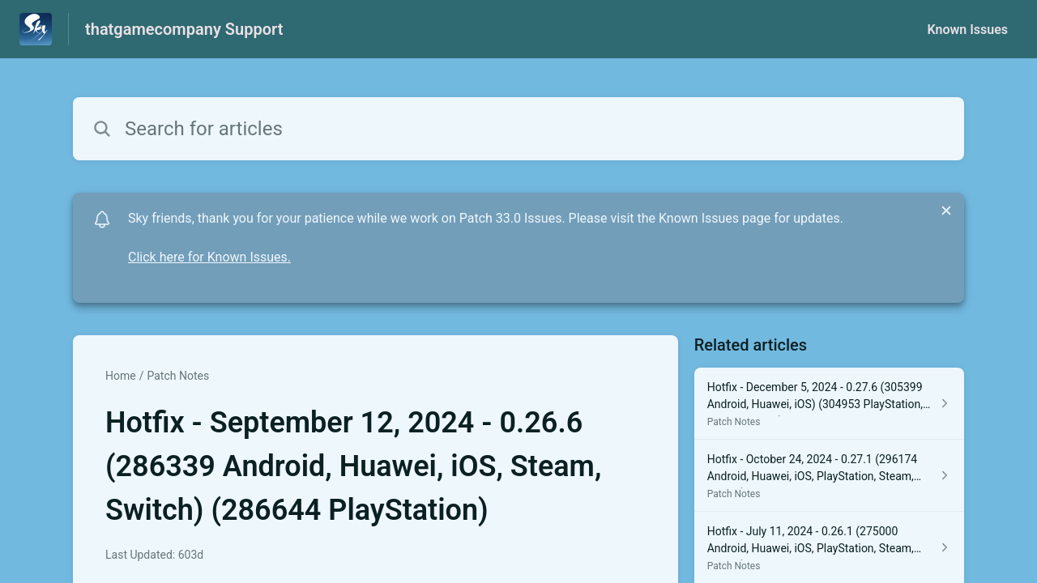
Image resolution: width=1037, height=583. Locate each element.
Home (120, 375)
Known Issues (967, 29)
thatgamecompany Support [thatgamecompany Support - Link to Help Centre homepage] (184, 29)
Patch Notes (178, 375)
